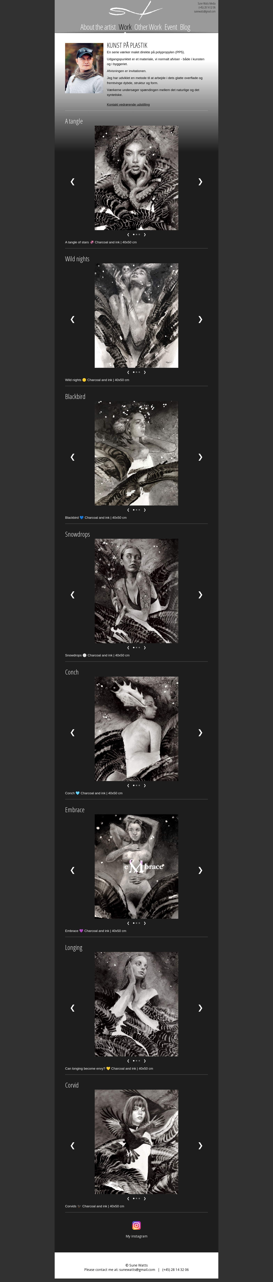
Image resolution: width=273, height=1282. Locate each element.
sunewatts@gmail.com (137, 1269)
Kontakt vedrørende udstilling (128, 104)
